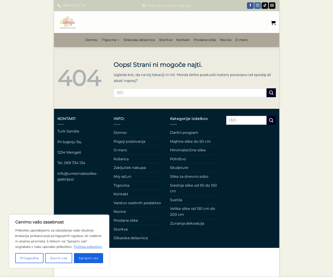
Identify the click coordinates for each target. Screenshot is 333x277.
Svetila (176, 200)
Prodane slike (205, 40)
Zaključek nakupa (130, 167)
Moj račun (122, 176)
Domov (91, 40)
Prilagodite (29, 258)
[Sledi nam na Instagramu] (257, 5)
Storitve (165, 40)
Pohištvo (178, 159)
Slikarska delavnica (139, 40)
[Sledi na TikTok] (265, 5)
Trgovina (110, 40)
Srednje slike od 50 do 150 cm (193, 188)
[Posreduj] (271, 92)
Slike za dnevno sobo (189, 176)
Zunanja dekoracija (187, 223)
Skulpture (179, 167)
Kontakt (183, 40)
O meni (241, 40)
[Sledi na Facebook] (250, 5)
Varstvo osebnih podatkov (137, 203)
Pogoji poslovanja (129, 141)
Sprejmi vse (88, 258)
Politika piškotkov (88, 247)
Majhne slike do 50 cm (190, 141)
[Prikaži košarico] (273, 23)
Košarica (121, 159)
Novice (225, 40)
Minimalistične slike (188, 150)
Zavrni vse (58, 258)
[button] (166, 5)
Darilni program (184, 132)
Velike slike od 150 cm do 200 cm (192, 211)
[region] (59, 241)
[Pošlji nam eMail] (272, 5)
